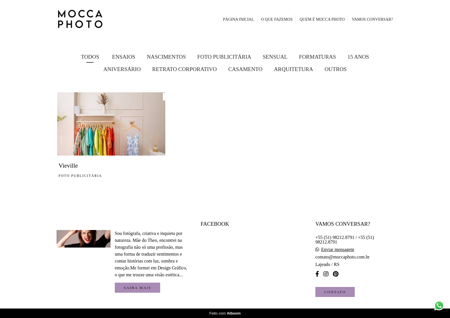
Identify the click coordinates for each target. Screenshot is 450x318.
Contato (335, 292)
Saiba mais (137, 288)
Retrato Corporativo (184, 69)
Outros (336, 69)
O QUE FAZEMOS (276, 19)
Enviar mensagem (337, 249)
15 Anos (358, 57)
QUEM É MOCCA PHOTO (322, 19)
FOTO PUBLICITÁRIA (224, 57)
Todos (90, 57)
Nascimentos (166, 57)
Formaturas (317, 57)
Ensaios (123, 57)
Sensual (275, 57)
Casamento (245, 69)
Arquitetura (293, 69)
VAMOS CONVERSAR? (372, 19)
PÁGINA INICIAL (238, 19)
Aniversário (122, 69)
